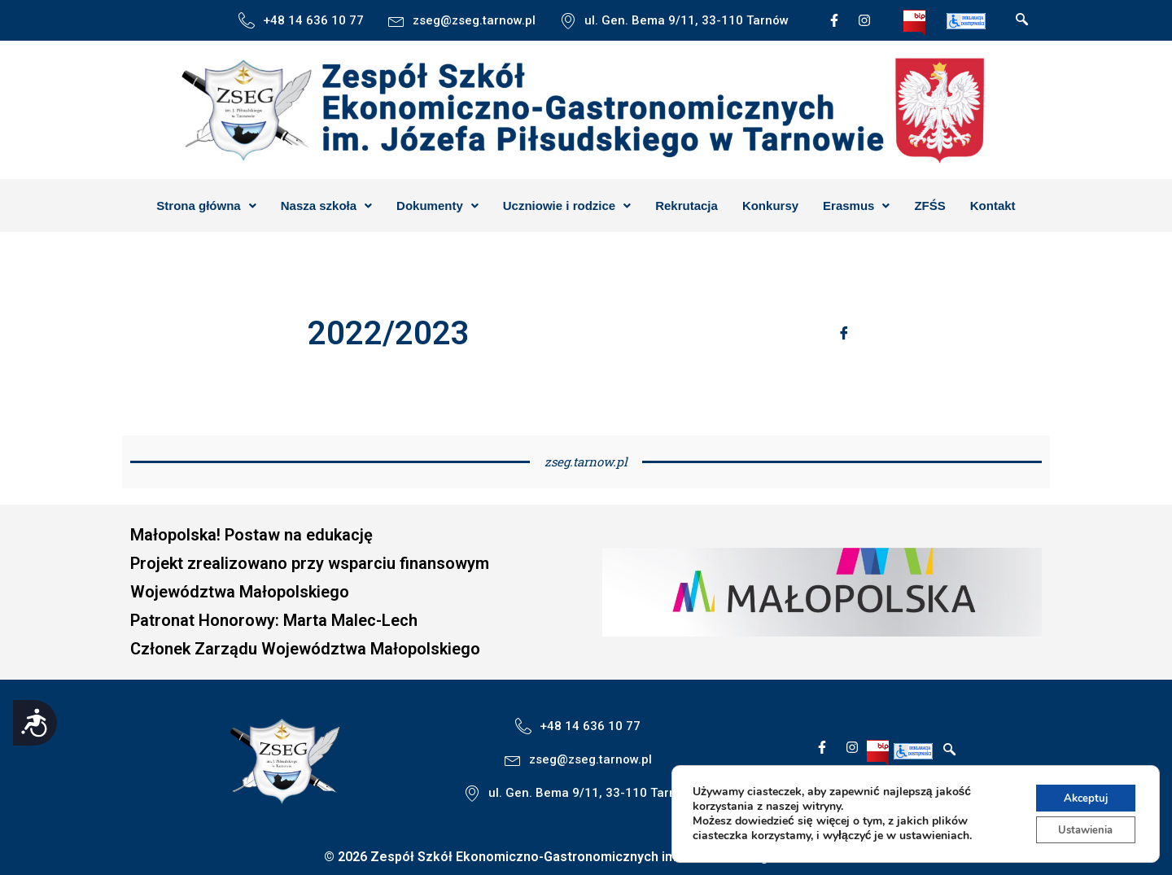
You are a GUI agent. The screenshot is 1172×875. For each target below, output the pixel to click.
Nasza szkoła (326, 205)
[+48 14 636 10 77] (246, 20)
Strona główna (206, 205)
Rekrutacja (686, 205)
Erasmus (856, 205)
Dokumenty (437, 205)
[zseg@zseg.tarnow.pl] (396, 20)
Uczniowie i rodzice (567, 205)
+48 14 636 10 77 (313, 20)
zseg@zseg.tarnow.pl (474, 20)
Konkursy (770, 205)
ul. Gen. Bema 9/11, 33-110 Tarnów (686, 20)
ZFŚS (929, 205)
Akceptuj (1081, 794)
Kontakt (993, 205)
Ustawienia (1081, 828)
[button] (206, 205)
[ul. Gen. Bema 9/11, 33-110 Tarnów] (568, 20)
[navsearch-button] (1022, 20)
